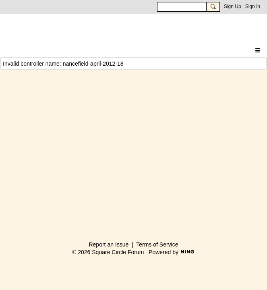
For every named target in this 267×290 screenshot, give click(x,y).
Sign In (252, 6)
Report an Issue (108, 244)
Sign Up (232, 6)
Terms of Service (157, 244)
